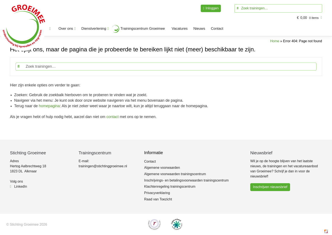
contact (112, 117)
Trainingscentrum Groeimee (142, 29)
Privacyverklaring (157, 193)
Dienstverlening (93, 29)
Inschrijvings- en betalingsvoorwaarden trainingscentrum (186, 180)
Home (274, 41)
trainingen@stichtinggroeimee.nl (103, 166)
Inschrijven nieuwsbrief (270, 187)
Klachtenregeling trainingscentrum (169, 186)
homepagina (49, 106)
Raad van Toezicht (158, 199)
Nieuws (199, 29)
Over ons (65, 29)
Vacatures (180, 29)
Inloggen (212, 8)
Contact (217, 29)
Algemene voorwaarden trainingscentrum (175, 174)
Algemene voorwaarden (162, 167)
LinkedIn (18, 186)
